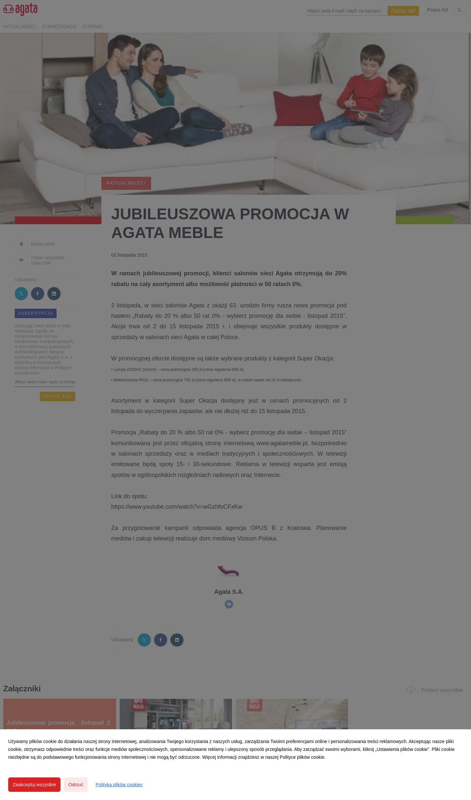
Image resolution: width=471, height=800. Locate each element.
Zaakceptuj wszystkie (34, 784)
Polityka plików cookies (119, 784)
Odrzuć (75, 784)
